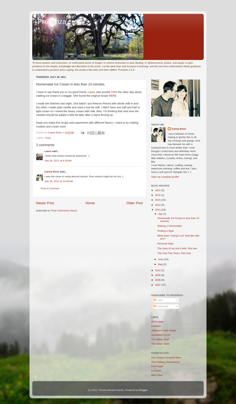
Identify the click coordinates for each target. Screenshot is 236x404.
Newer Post (45, 203)
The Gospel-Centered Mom (166, 357)
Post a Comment (50, 188)
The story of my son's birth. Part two (177, 248)
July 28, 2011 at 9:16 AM (58, 160)
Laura (91, 92)
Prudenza (52, 21)
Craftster (156, 326)
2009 (158, 275)
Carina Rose (51, 171)
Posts (158, 300)
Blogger (143, 390)
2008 (158, 280)
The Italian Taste (160, 343)
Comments (160, 306)
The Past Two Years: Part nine (174, 253)
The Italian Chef (160, 339)
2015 (158, 199)
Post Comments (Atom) (64, 210)
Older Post (134, 203)
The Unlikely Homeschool (165, 362)
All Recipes (157, 321)
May (160, 264)
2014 (158, 204)
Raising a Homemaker (169, 226)
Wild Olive (156, 375)
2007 (158, 285)
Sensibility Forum (160, 335)
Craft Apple (157, 366)
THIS (114, 92)
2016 (158, 195)
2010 (158, 270)
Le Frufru (156, 370)
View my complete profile (165, 176)
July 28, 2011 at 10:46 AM (58, 181)
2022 (158, 190)
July (160, 214)
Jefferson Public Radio (163, 330)
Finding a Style (165, 230)
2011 (158, 209)
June (161, 259)
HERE (112, 95)
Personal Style (165, 243)
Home (90, 203)
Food (48, 138)
